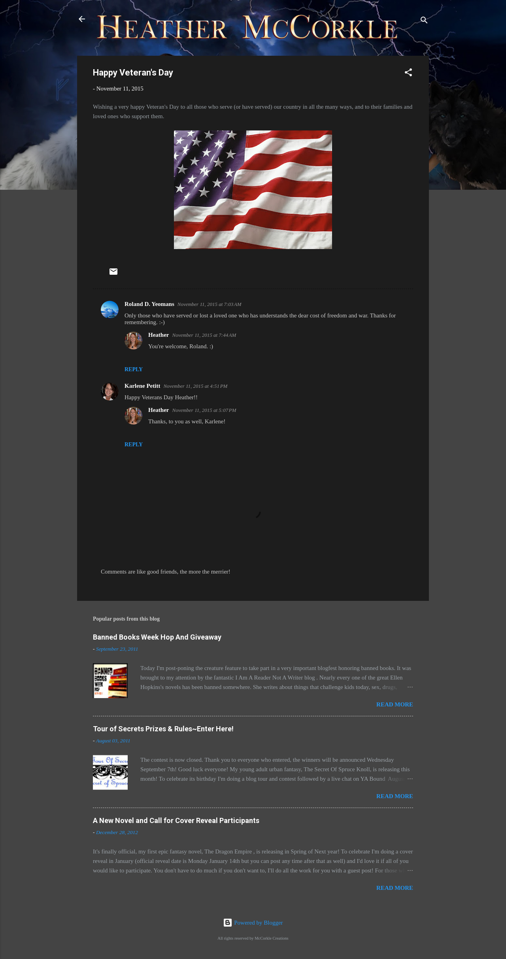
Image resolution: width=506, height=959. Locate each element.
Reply (134, 369)
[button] (408, 74)
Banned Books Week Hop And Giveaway (157, 637)
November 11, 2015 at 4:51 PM (195, 386)
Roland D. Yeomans (149, 304)
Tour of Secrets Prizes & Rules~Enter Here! (163, 729)
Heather (158, 335)
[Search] (424, 21)
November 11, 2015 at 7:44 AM (204, 335)
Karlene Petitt (142, 386)
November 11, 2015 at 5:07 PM (204, 410)
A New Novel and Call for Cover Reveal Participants (176, 820)
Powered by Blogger (253, 922)
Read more (394, 704)
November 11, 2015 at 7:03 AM (209, 304)
